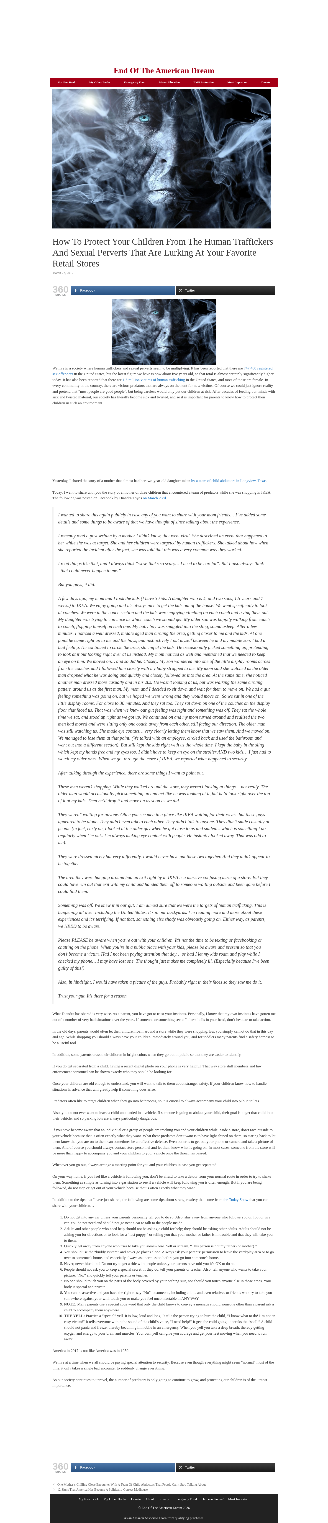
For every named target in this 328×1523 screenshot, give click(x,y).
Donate (265, 82)
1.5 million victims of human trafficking (154, 380)
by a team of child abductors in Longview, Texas (228, 481)
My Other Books (99, 82)
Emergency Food (134, 82)
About (149, 1499)
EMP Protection (203, 82)
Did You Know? (212, 1499)
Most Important (237, 82)
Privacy (164, 1499)
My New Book (67, 82)
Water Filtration (169, 82)
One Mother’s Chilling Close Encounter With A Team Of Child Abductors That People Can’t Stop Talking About (131, 1484)
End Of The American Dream (164, 70)
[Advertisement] (164, 32)
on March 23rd (154, 498)
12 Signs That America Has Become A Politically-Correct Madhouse (102, 1489)
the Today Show (236, 1199)
